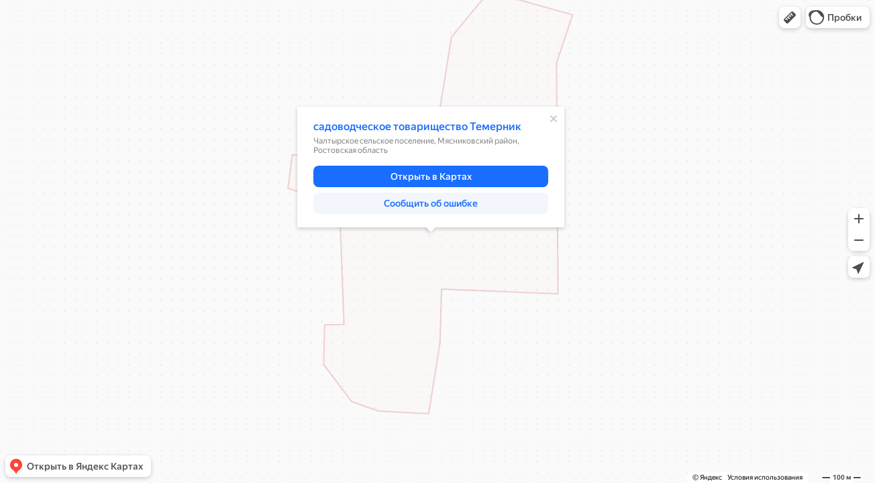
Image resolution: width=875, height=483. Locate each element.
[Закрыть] (553, 118)
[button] (790, 17)
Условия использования (765, 477)
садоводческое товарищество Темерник (417, 126)
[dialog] (430, 167)
